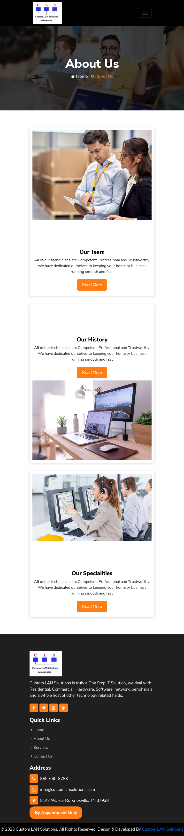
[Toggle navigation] (145, 13)
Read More (92, 285)
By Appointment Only (56, 812)
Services (41, 747)
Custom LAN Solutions (162, 829)
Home (82, 76)
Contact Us (43, 756)
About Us (42, 738)
